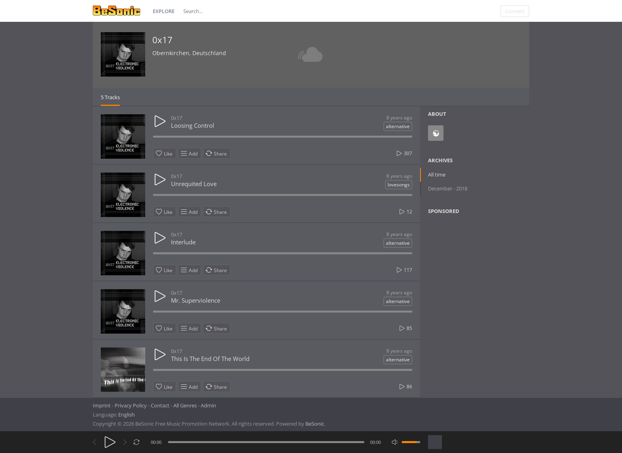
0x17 (162, 40)
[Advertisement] (466, 284)
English (126, 414)
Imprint (102, 405)
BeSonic (314, 423)
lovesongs (399, 184)
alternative (398, 126)
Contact (160, 405)
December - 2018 (447, 188)
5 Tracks (110, 97)
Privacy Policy (131, 405)
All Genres (185, 405)
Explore (164, 11)
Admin (208, 405)
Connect (515, 11)
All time (436, 174)
